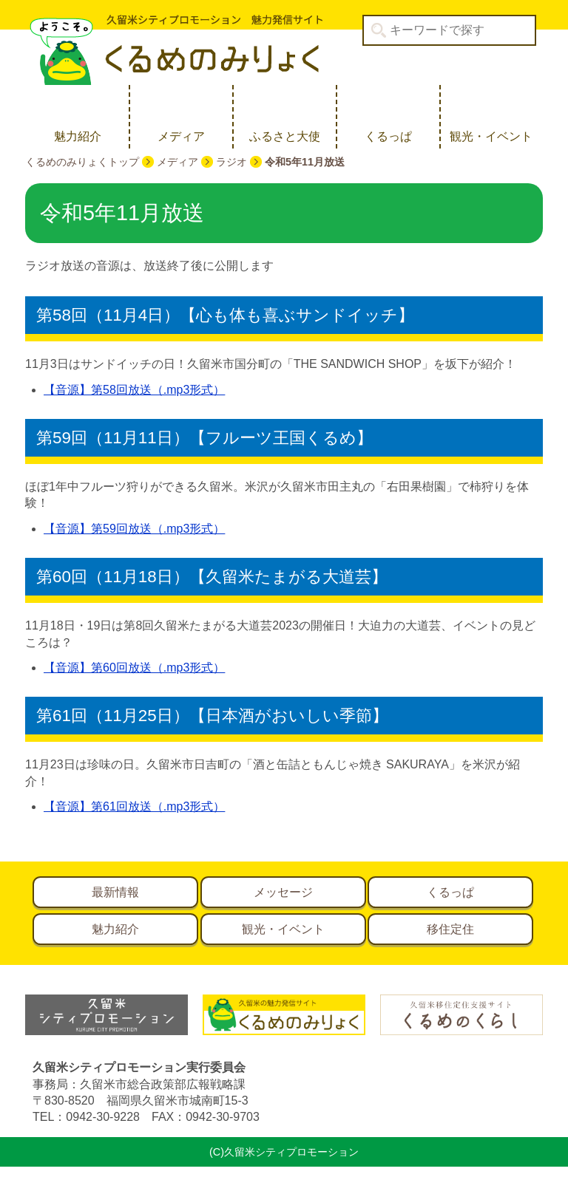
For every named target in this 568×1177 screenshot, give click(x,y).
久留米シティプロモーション (173, 50)
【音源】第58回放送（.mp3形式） (134, 389)
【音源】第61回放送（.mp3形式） (134, 806)
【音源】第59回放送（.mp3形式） (134, 528)
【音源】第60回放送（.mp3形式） (134, 667)
